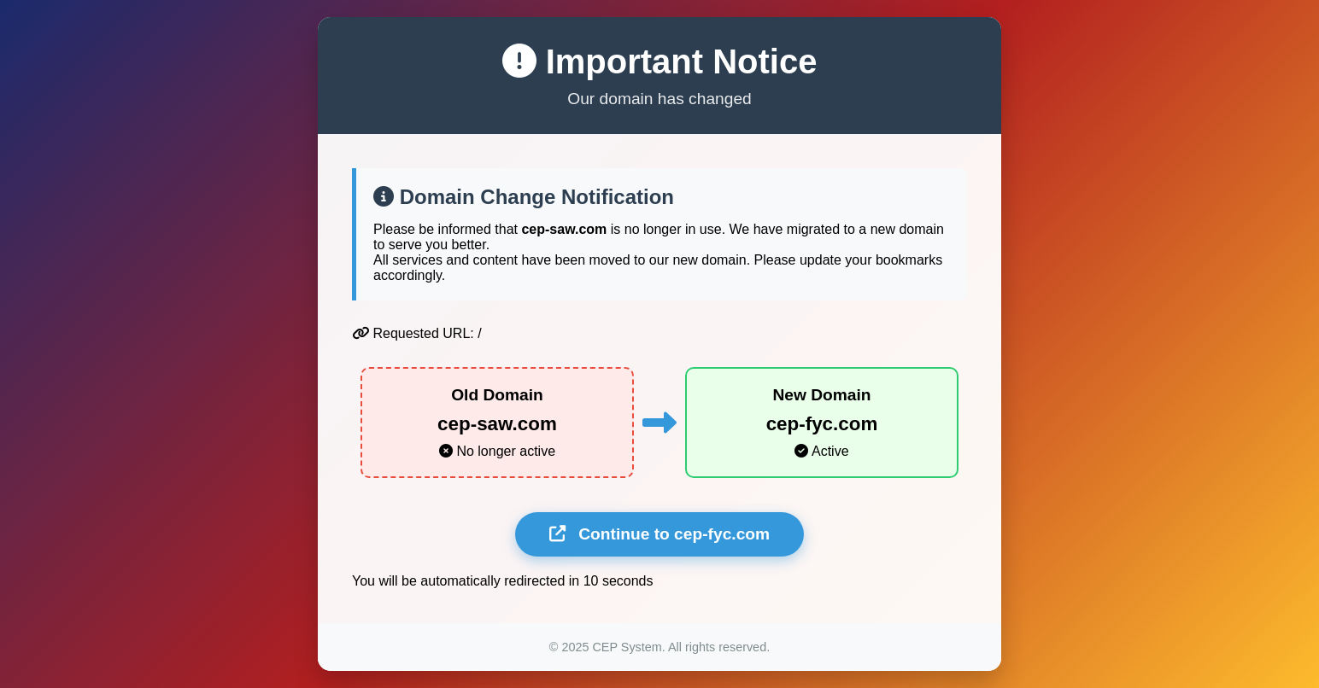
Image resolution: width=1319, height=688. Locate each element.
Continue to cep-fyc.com (659, 534)
